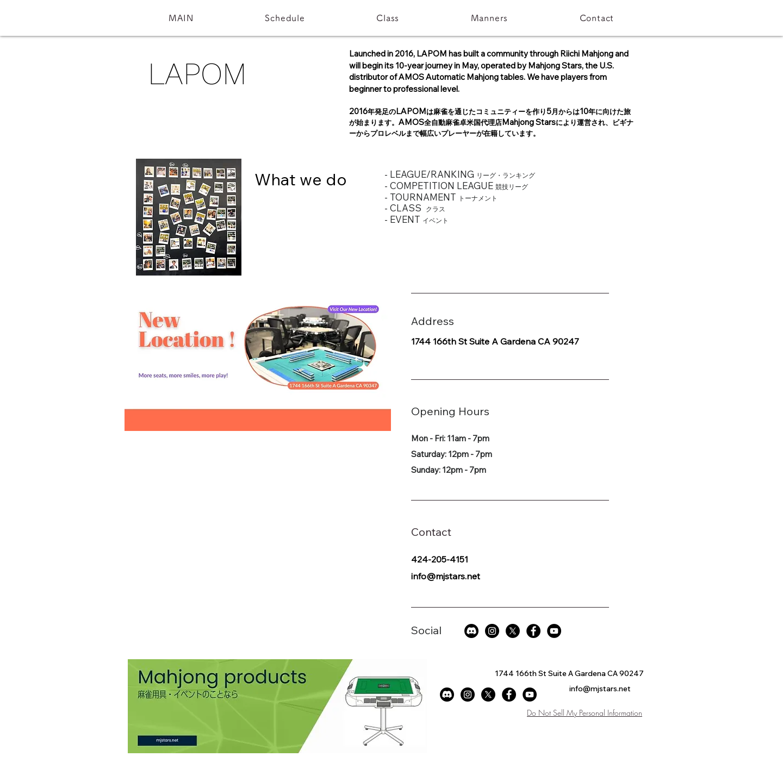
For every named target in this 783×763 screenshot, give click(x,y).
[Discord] (471, 631)
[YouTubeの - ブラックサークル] (554, 631)
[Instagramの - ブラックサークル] (492, 631)
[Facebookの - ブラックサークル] (533, 631)
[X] (513, 631)
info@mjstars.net (445, 576)
